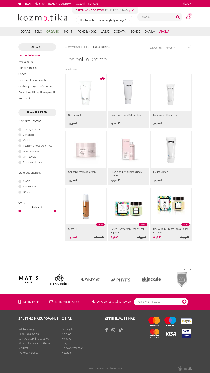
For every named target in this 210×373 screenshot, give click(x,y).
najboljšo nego (115, 20)
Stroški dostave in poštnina (34, 343)
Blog (28, 3)
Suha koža (28, 134)
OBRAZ (25, 31)
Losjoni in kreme (29, 55)
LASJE (105, 31)
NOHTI (68, 31)
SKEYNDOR (29, 186)
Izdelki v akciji (26, 329)
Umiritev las (29, 156)
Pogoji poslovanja (28, 333)
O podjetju (68, 329)
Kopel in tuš (25, 61)
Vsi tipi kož (28, 140)
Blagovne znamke (59, 3)
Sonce (22, 74)
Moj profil (23, 348)
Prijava (186, 3)
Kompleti (24, 98)
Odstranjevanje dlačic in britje (36, 86)
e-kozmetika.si (72, 47)
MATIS (26, 181)
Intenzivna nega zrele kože (37, 145)
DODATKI (120, 31)
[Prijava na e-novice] (184, 301)
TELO (38, 31)
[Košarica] (189, 17)
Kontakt (93, 3)
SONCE (135, 31)
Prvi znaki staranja (32, 162)
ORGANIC (53, 31)
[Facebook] (106, 330)
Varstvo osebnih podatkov (33, 338)
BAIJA (26, 192)
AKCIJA (164, 31)
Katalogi (79, 3)
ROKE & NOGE (87, 31)
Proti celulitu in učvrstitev (34, 80)
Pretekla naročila (28, 352)
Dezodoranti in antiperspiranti (36, 92)
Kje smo (39, 3)
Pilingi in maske (28, 67)
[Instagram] (113, 330)
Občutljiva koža (31, 129)
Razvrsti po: (155, 47)
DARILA (150, 31)
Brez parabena (31, 151)
